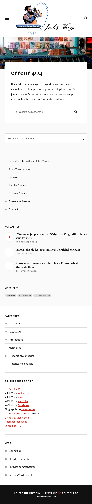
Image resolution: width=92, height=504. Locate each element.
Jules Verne (28, 409)
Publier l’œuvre (17, 185)
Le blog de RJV (13, 425)
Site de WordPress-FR (21, 474)
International (16, 339)
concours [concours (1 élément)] (25, 295)
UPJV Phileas (12, 388)
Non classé (15, 347)
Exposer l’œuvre (18, 193)
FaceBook (23, 405)
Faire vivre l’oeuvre (19, 201)
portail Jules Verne (18, 413)
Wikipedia (23, 392)
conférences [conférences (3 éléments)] (43, 295)
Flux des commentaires (22, 466)
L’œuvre (13, 177)
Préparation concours (21, 355)
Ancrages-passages (16, 421)
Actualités (15, 323)
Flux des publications (21, 458)
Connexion (15, 450)
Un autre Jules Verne (17, 417)
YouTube (23, 401)
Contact (13, 209)
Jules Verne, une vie (20, 168)
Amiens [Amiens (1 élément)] (11, 295)
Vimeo (21, 396)
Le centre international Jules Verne (29, 161)
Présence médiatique (21, 363)
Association (15, 331)
